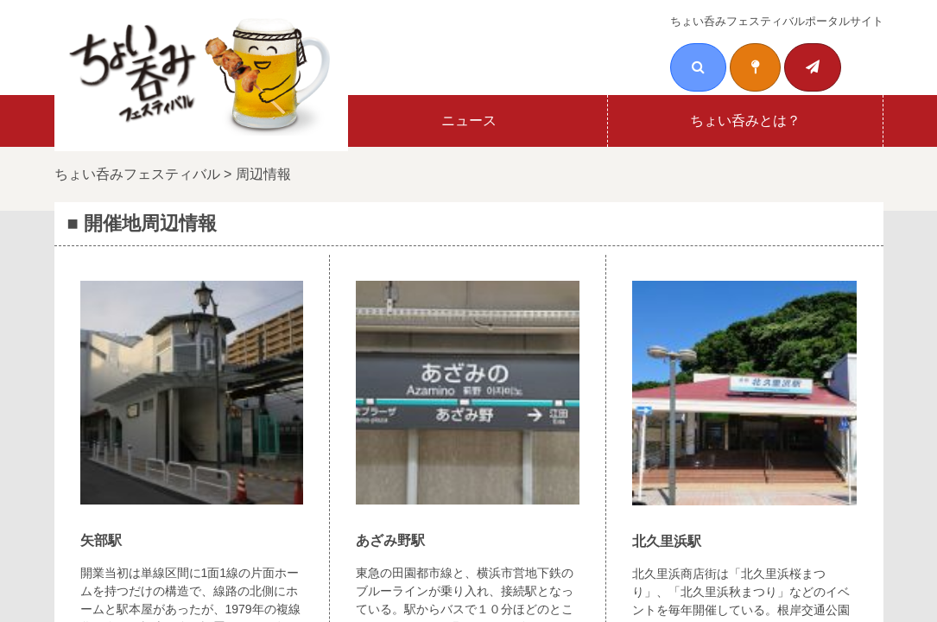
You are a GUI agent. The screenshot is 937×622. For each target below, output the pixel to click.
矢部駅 (101, 540)
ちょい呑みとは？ (745, 120)
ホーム (192, 120)
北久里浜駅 (666, 541)
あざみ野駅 (390, 540)
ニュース (469, 120)
